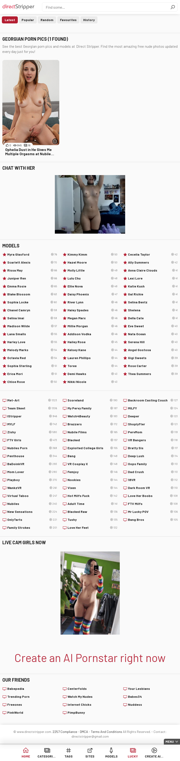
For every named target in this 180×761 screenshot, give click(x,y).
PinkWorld (15, 712)
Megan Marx (92, 318)
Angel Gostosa (153, 350)
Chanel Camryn (32, 310)
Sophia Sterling (32, 366)
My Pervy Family (92, 408)
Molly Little (92, 270)
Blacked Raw (92, 512)
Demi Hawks (92, 374)
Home (26, 756)
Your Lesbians (139, 689)
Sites (89, 756)
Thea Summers (153, 374)
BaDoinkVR (32, 464)
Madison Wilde (32, 326)
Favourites (68, 20)
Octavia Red (32, 358)
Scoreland (92, 400)
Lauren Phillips (92, 358)
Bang (92, 456)
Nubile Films (92, 432)
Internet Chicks (79, 704)
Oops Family (153, 464)
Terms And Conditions (106, 732)
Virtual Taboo (32, 496)
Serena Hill (153, 342)
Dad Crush (153, 472)
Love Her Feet (92, 527)
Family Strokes (32, 527)
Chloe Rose (32, 382)
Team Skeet (32, 408)
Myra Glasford (32, 254)
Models (111, 756)
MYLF (32, 424)
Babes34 (135, 697)
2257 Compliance (64, 732)
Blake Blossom (32, 294)
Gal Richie (153, 294)
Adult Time (92, 504)
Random (47, 20)
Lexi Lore (153, 278)
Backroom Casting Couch (153, 400)
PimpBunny (76, 712)
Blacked (92, 440)
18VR (153, 480)
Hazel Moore (92, 262)
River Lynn (92, 302)
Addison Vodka (92, 334)
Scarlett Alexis (32, 262)
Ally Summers (153, 262)
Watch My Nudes (80, 697)
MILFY (153, 408)
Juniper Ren (32, 278)
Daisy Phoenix (92, 294)
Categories (47, 756)
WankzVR (32, 488)
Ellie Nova (92, 286)
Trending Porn (18, 697)
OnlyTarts (32, 519)
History (89, 20)
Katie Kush (153, 286)
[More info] (55, 141)
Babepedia (15, 689)
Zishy (32, 432)
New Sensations (32, 512)
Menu (169, 741)
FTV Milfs (153, 504)
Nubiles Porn (32, 448)
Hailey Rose (92, 342)
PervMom (153, 432)
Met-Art (32, 400)
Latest (10, 20)
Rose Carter (153, 366)
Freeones (14, 704)
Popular (28, 20)
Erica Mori (32, 374)
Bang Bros (153, 519)
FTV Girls (32, 440)
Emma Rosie (32, 286)
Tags (68, 756)
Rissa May (32, 270)
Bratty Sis (153, 448)
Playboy (32, 480)
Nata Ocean (153, 334)
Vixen (92, 488)
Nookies (92, 480)
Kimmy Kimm (92, 254)
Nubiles (32, 504)
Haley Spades (92, 310)
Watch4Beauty (92, 416)
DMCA (84, 732)
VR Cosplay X (92, 464)
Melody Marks (32, 350)
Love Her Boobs (153, 496)
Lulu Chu (92, 278)
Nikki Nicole (92, 382)
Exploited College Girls (92, 448)
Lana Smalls (32, 334)
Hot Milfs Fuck (92, 496)
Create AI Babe (154, 756)
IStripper (32, 416)
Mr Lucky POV (153, 512)
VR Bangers (153, 440)
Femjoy (92, 472)
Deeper (153, 416)
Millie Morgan (92, 326)
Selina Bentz (153, 302)
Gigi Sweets (153, 358)
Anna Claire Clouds (153, 270)
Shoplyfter (153, 424)
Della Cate (153, 318)
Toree (92, 366)
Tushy (92, 519)
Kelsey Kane (92, 350)
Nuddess (135, 704)
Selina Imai (32, 318)
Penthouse (32, 456)
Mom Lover (32, 472)
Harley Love (32, 342)
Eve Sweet (153, 326)
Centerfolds (77, 689)
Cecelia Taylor (153, 254)
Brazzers (92, 424)
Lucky (133, 756)
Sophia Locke (32, 302)
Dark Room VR (153, 488)
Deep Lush (153, 456)
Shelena (153, 310)
